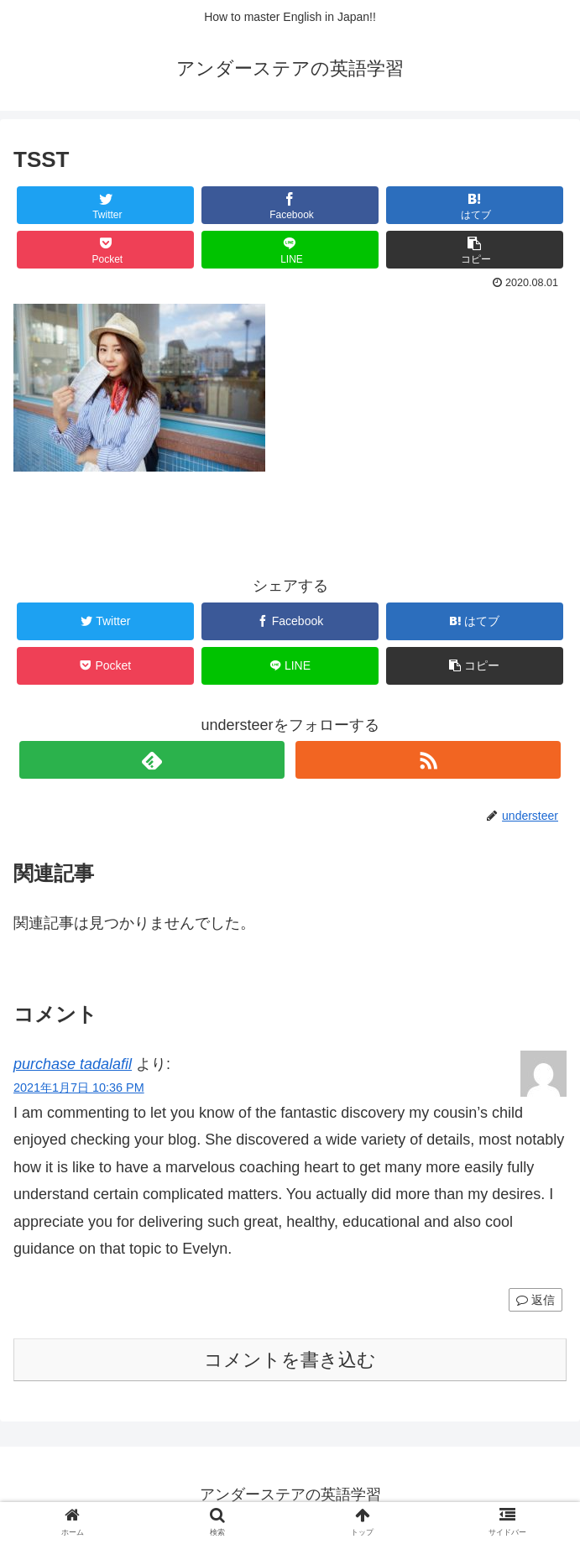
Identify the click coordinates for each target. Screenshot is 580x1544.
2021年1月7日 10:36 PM (78, 1087)
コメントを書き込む (290, 1359)
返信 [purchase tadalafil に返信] (535, 1300)
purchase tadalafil (72, 1064)
